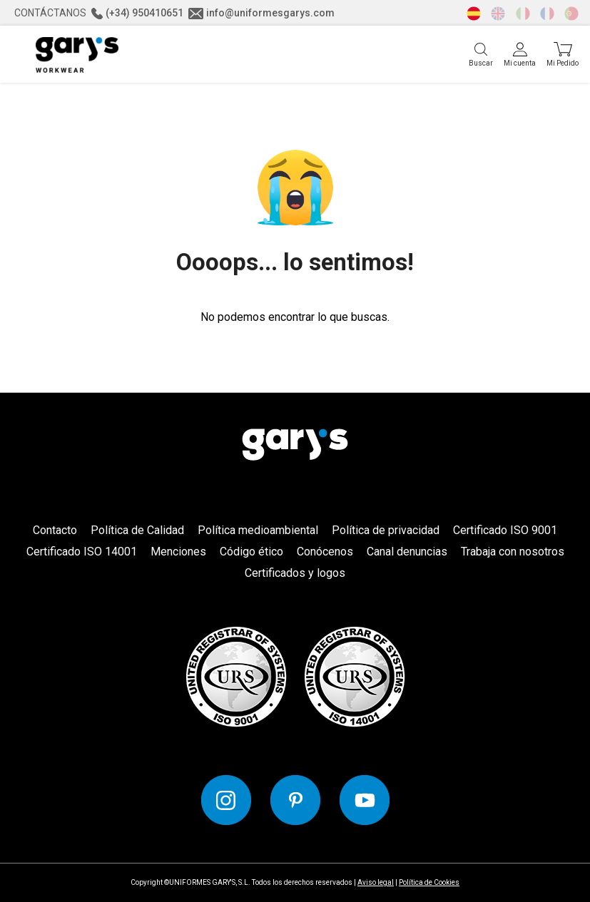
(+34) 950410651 (137, 13)
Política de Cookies (429, 882)
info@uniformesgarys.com (261, 13)
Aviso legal (375, 882)
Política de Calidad (137, 530)
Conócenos (325, 551)
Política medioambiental (258, 530)
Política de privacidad (385, 530)
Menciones (178, 551)
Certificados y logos (295, 573)
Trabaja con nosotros (512, 551)
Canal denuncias (407, 551)
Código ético (251, 551)
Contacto (55, 530)
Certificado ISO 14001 (81, 551)
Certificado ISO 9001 (505, 530)
